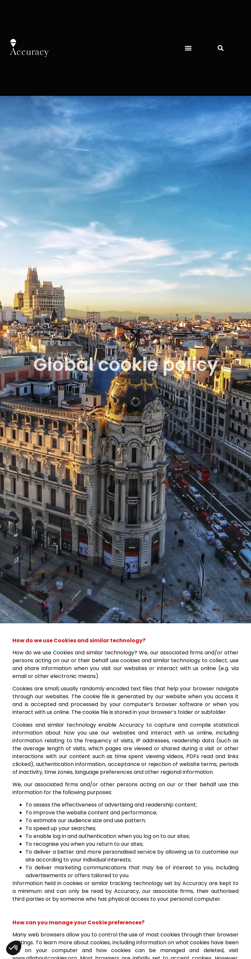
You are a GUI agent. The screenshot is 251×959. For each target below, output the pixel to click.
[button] (188, 48)
